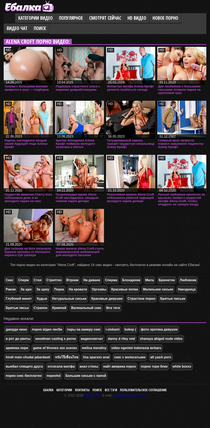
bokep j (130, 329)
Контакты (82, 390)
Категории (64, 390)
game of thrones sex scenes (55, 348)
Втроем (72, 280)
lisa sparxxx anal (96, 357)
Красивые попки (124, 289)
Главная (9, 18)
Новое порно (165, 18)
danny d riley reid (121, 338)
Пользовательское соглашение (143, 390)
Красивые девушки (107, 298)
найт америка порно (119, 366)
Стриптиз (54, 280)
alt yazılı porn (160, 357)
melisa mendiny (94, 348)
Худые (42, 298)
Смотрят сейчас (105, 18)
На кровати (78, 289)
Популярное (71, 18)
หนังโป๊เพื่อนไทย (66, 357)
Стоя (37, 280)
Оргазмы (99, 289)
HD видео (137, 18)
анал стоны (89, 366)
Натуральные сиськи (69, 298)
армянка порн (17, 348)
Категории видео (35, 18)
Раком (11, 289)
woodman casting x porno (55, 338)
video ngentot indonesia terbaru (136, 348)
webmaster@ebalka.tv (129, 395)
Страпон (40, 308)
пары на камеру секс (84, 329)
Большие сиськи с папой (85, 375)
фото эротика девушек (159, 329)
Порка (59, 289)
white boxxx (181, 366)
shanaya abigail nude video (161, 338)
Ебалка (48, 390)
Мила (149, 280)
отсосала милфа (61, 366)
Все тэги (111, 390)
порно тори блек (154, 366)
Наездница (187, 289)
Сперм (23, 280)
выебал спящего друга (24, 366)
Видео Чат (17, 28)
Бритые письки (172, 298)
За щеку (43, 289)
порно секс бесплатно (24, 375)
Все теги (113, 308)
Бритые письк (17, 308)
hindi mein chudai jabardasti (28, 357)
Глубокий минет (19, 298)
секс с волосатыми (129, 357)
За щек (26, 289)
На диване (91, 280)
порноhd (53, 375)
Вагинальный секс (86, 308)
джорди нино (16, 329)
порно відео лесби (47, 329)
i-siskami (113, 329)
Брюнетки (167, 280)
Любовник (188, 280)
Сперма (111, 280)
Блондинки (131, 280)
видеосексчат (92, 338)
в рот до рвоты (18, 338)
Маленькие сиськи (158, 289)
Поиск (40, 28)
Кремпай (59, 308)
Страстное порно (141, 298)
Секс (9, 280)
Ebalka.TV (91, 395)
